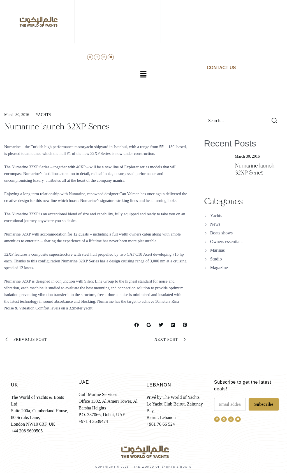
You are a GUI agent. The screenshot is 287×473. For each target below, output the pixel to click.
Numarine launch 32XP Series (254, 169)
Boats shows (221, 232)
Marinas (217, 250)
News (215, 224)
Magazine (219, 267)
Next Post (170, 339)
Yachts (43, 115)
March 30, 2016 (16, 115)
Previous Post (25, 339)
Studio (216, 259)
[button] (143, 75)
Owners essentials (226, 241)
